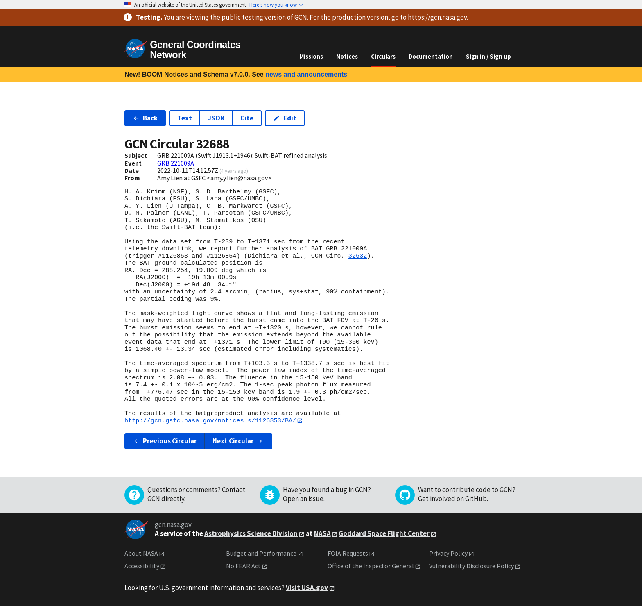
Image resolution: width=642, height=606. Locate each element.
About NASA (141, 553)
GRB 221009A (175, 163)
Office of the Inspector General (371, 566)
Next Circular (238, 440)
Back (145, 118)
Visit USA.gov (307, 587)
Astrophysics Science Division (251, 533)
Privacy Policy (448, 553)
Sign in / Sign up (488, 56)
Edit (284, 118)
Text (184, 118)
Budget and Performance (261, 553)
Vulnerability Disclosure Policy (471, 566)
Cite (246, 118)
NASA (322, 533)
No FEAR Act (243, 566)
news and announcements (306, 74)
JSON (216, 118)
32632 (357, 256)
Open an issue (303, 499)
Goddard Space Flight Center (384, 533)
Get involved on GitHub (452, 499)
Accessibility (141, 566)
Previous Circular (165, 440)
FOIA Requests (348, 553)
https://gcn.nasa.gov (437, 17)
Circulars (383, 56)
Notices (347, 56)
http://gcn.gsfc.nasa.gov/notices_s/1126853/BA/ (210, 421)
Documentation (431, 56)
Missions (311, 56)
